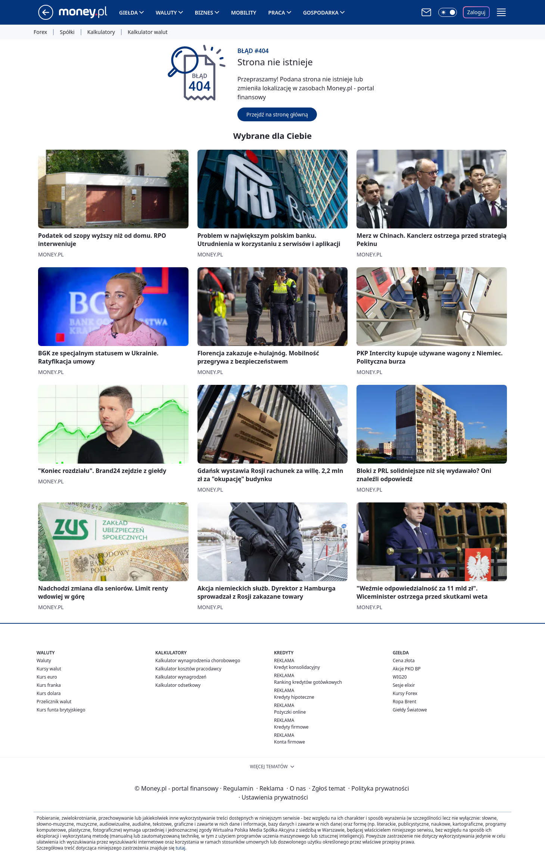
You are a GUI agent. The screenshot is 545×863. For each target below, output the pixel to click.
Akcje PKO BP (407, 669)
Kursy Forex (405, 693)
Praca (276, 12)
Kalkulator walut (148, 32)
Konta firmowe (289, 742)
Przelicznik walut (54, 701)
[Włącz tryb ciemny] (447, 12)
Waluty (166, 12)
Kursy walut (49, 669)
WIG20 (400, 677)
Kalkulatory (101, 32)
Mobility (243, 12)
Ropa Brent (404, 701)
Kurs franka (49, 685)
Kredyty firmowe (291, 727)
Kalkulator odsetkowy (177, 685)
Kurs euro (47, 677)
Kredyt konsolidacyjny (297, 667)
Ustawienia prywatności (273, 797)
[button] (501, 12)
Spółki (67, 32)
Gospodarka (321, 12)
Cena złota (404, 660)
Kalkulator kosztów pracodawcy (188, 669)
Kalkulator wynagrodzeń (180, 677)
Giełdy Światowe (410, 710)
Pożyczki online (290, 712)
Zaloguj (476, 12)
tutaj (180, 848)
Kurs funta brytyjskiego (61, 710)
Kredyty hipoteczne (294, 697)
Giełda (128, 12)
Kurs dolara (49, 693)
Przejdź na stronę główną (277, 114)
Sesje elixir (404, 685)
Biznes (204, 12)
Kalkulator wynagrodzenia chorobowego (197, 660)
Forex (40, 32)
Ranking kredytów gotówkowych (308, 682)
